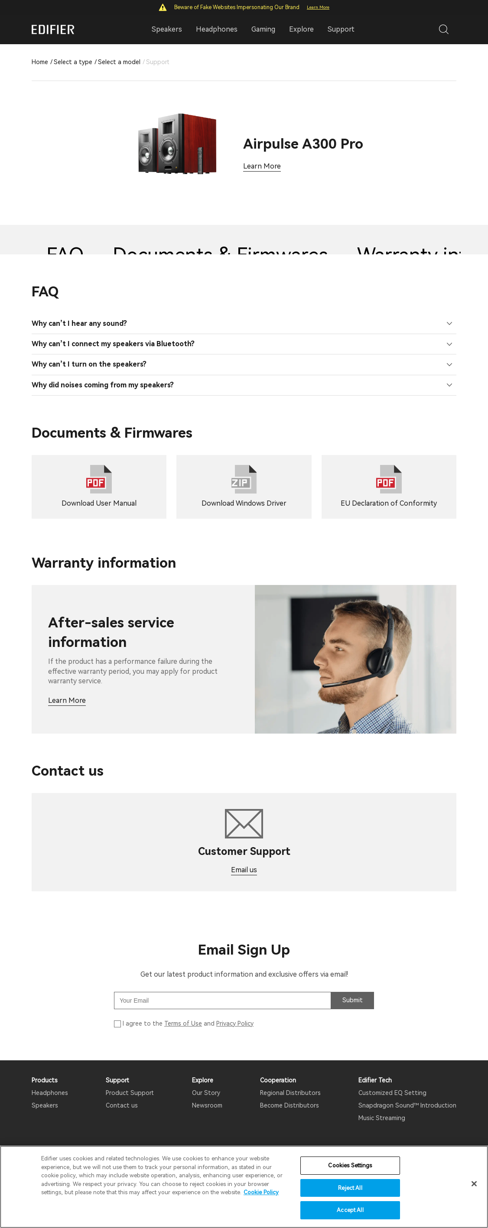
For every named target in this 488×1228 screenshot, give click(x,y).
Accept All (350, 1210)
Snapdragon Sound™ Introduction (407, 1105)
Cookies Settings (350, 1165)
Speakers (45, 1105)
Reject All (350, 1188)
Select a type (73, 61)
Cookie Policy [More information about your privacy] (261, 1192)
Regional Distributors (290, 1092)
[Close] (474, 1183)
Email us (244, 870)
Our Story (206, 1092)
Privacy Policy (235, 1023)
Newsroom (207, 1105)
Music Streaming (381, 1117)
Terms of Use (183, 1023)
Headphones (50, 1092)
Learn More (318, 7)
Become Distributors (289, 1105)
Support (341, 29)
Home (40, 61)
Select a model (119, 61)
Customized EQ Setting (392, 1092)
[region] (244, 1187)
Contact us (122, 1105)
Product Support (130, 1092)
